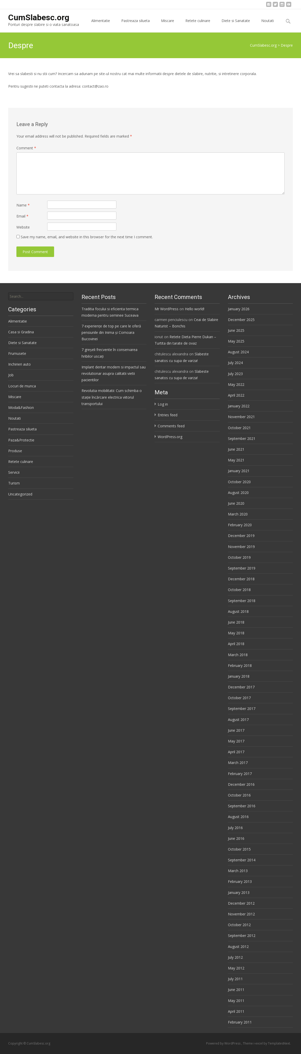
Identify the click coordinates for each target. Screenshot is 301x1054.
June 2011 (236, 989)
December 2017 (241, 687)
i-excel (259, 1043)
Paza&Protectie (21, 440)
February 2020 (240, 524)
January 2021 (238, 470)
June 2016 (236, 838)
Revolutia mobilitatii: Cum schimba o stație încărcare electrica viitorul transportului (112, 397)
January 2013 (238, 892)
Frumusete (17, 353)
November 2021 (241, 416)
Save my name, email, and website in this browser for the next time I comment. (87, 236)
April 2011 (236, 1011)
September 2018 (241, 600)
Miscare (167, 25)
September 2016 (241, 805)
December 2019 (241, 535)
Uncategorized (20, 494)
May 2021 (236, 460)
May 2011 (236, 1000)
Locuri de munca (22, 386)
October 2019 (239, 557)
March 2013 (238, 870)
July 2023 (235, 373)
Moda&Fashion (21, 407)
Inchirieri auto (19, 364)
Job (11, 375)
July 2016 (235, 827)
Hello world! (194, 308)
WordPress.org (170, 436)
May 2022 (236, 384)
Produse (15, 450)
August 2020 (238, 492)
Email (22, 216)
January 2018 (238, 676)
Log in (163, 404)
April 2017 (236, 751)
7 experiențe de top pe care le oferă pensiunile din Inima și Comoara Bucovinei (111, 332)
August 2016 (238, 816)
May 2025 (236, 341)
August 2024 (238, 351)
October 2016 (239, 795)
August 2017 (238, 719)
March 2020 (238, 514)
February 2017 (240, 773)
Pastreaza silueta (135, 25)
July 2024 (235, 362)
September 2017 (241, 708)
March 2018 (238, 654)
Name (23, 205)
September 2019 (241, 568)
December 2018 (241, 578)
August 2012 (238, 946)
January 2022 (238, 406)
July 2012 (235, 957)
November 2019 (241, 546)
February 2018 (240, 665)
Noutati (267, 25)
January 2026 (238, 308)
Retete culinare (197, 25)
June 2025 (236, 330)
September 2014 (241, 859)
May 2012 (236, 968)
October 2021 (239, 427)
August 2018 (238, 611)
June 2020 (236, 503)
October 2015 (239, 849)
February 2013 (240, 881)
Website (23, 227)
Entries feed (167, 414)
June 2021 (236, 449)
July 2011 (235, 978)
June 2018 (236, 622)
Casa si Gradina (21, 331)
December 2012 (241, 903)
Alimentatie (100, 25)
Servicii (13, 472)
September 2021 (241, 438)
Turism (14, 483)
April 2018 (236, 643)
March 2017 (238, 762)
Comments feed (171, 425)
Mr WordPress (166, 308)
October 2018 (239, 589)
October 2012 (239, 924)
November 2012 (241, 914)
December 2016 (241, 784)
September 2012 (241, 935)
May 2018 (236, 633)
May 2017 (236, 741)
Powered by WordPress (223, 1043)
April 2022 (236, 395)
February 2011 (240, 1022)
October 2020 (239, 481)
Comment (26, 148)
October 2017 (239, 697)
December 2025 (241, 319)
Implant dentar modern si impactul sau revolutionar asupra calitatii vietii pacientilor (114, 373)
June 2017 (236, 730)
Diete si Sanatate (236, 25)
